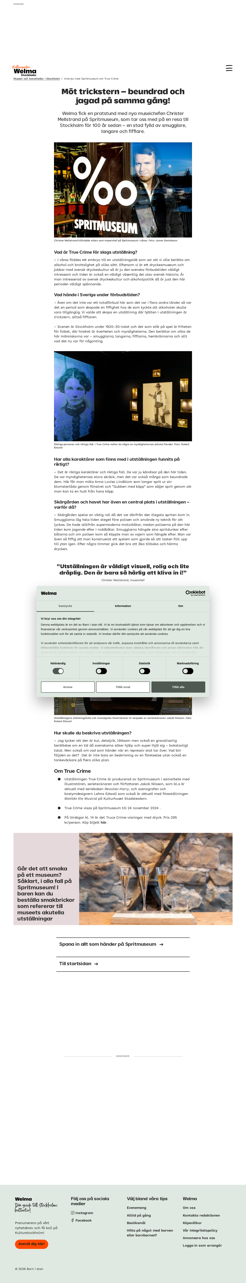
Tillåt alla (178, 687)
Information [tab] (123, 606)
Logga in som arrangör (202, 1245)
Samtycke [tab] (65, 606)
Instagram (84, 1213)
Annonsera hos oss (199, 1238)
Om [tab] (180, 606)
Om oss (189, 1208)
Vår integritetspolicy (200, 1230)
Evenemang (136, 1208)
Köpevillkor (192, 1223)
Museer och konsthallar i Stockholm (36, 78)
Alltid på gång (139, 1215)
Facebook (84, 1220)
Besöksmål (136, 1223)
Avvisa (67, 687)
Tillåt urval (123, 687)
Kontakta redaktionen (201, 1215)
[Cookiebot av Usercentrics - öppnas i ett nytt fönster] (188, 593)
